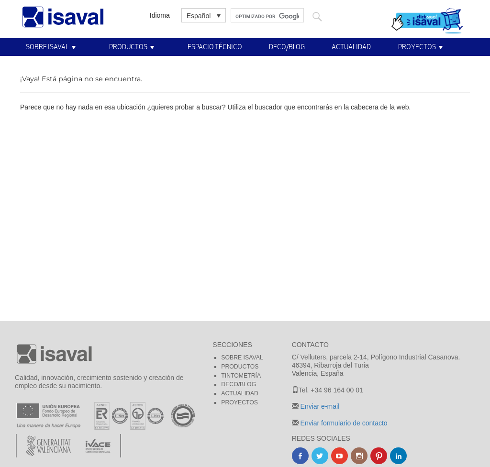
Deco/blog (238, 384)
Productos (128, 46)
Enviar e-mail (319, 406)
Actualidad (351, 46)
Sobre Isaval (47, 46)
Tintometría (241, 375)
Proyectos (417, 46)
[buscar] (267, 16)
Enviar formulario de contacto (343, 423)
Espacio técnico (215, 46)
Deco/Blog (287, 46)
